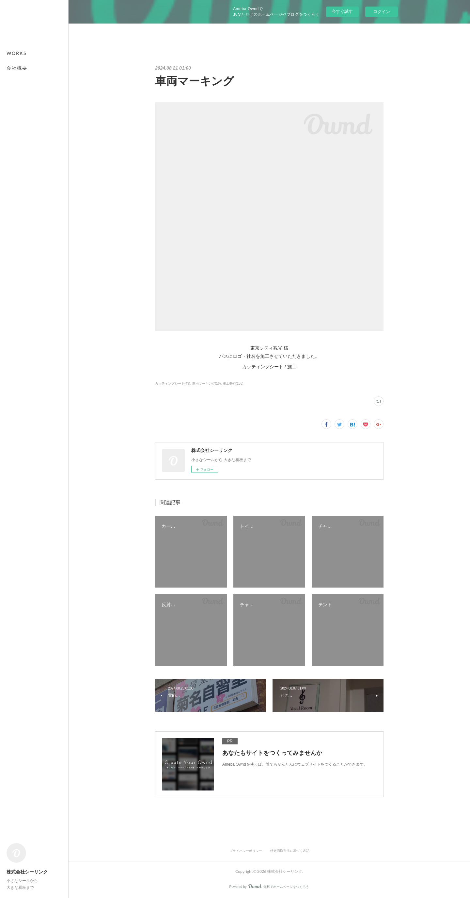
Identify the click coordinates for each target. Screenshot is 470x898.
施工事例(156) (233, 383)
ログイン (381, 11)
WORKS (16, 53)
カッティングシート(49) (172, 383)
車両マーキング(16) (206, 383)
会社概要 (17, 68)
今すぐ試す (342, 11)
